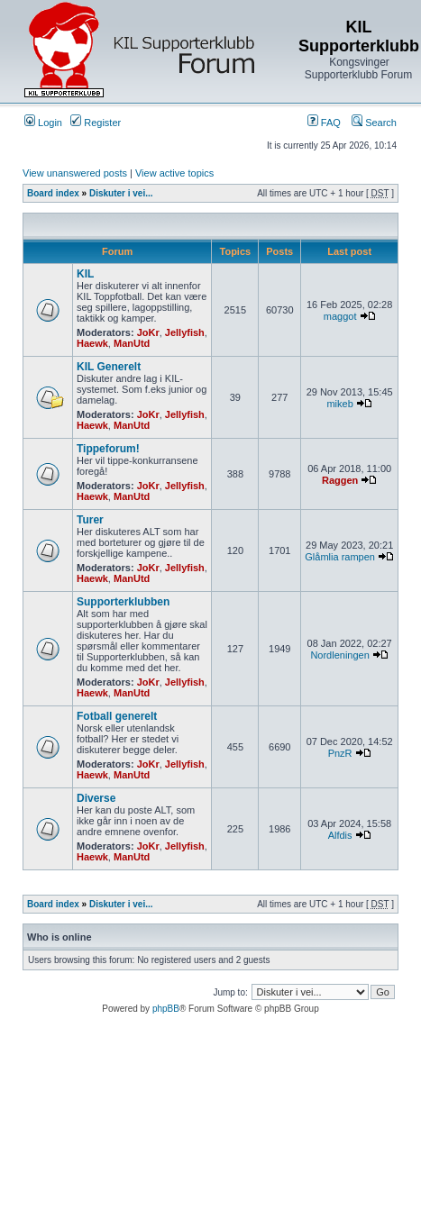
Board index (53, 193)
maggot (340, 316)
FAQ (324, 122)
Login (43, 122)
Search (374, 122)
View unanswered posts (75, 173)
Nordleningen (339, 655)
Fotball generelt (117, 716)
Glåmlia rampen (340, 556)
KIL (85, 274)
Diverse (96, 798)
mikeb (339, 403)
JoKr (148, 332)
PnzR (340, 753)
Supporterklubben (123, 602)
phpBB (165, 1009)
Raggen (340, 480)
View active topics (174, 173)
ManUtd (132, 343)
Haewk (92, 343)
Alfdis (340, 835)
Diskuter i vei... (121, 193)
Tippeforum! (108, 448)
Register (95, 122)
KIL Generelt (109, 366)
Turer (90, 520)
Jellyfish (185, 332)
